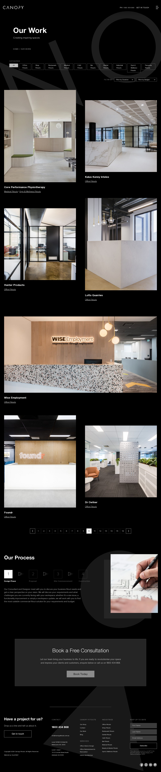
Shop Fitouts (38, 67)
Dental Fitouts (106, 67)
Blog (81, 734)
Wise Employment (15, 397)
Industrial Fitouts (119, 67)
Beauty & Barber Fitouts (110, 748)
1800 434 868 (60, 727)
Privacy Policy (145, 752)
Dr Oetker (91, 502)
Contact (82, 728)
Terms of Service (135, 754)
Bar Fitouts (93, 67)
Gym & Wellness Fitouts (134, 68)
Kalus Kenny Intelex (97, 176)
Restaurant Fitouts (52, 67)
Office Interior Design (87, 746)
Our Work (83, 731)
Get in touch (18, 733)
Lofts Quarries (94, 295)
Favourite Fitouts (148, 67)
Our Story (83, 724)
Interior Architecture (86, 755)
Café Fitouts (80, 67)
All (14, 65)
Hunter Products (14, 284)
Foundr (8, 512)
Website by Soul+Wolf (11, 755)
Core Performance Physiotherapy (24, 187)
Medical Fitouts (67, 67)
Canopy (13, 7)
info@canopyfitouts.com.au (60, 735)
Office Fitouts (25, 67)
